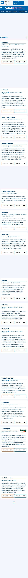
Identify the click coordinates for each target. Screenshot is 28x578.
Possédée (5, 90)
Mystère (4, 280)
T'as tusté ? (5, 329)
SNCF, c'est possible (8, 117)
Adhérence (5, 402)
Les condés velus (7, 143)
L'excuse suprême (7, 378)
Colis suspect (6, 429)
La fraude (5, 212)
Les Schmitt (5, 234)
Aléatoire (9, 12)
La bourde (5, 305)
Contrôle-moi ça (7, 478)
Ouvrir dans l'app (17, 2)
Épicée (15, 12)
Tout (2, 12)
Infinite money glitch (8, 191)
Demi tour (5, 42)
